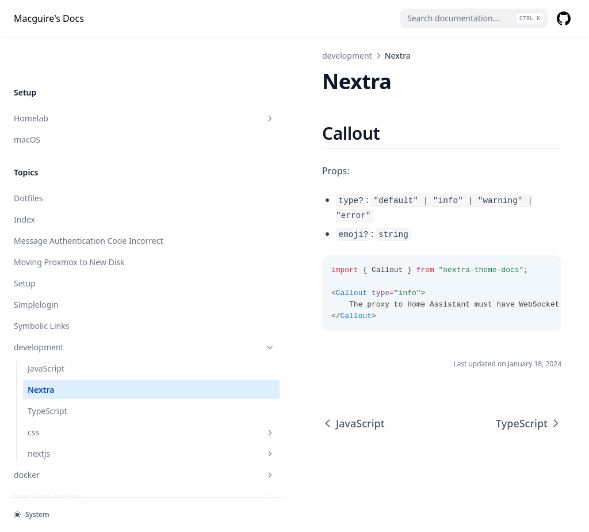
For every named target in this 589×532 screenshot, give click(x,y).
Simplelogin (36, 223)
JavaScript (46, 287)
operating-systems (71, 414)
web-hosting (71, 478)
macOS (27, 46)
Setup (25, 202)
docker (71, 393)
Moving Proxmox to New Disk (69, 180)
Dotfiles (28, 104)
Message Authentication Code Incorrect (70, 153)
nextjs (78, 372)
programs (71, 436)
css (78, 351)
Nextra (41, 308)
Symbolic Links (41, 244)
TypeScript (47, 329)
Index (24, 126)
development (71, 266)
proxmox (71, 457)
